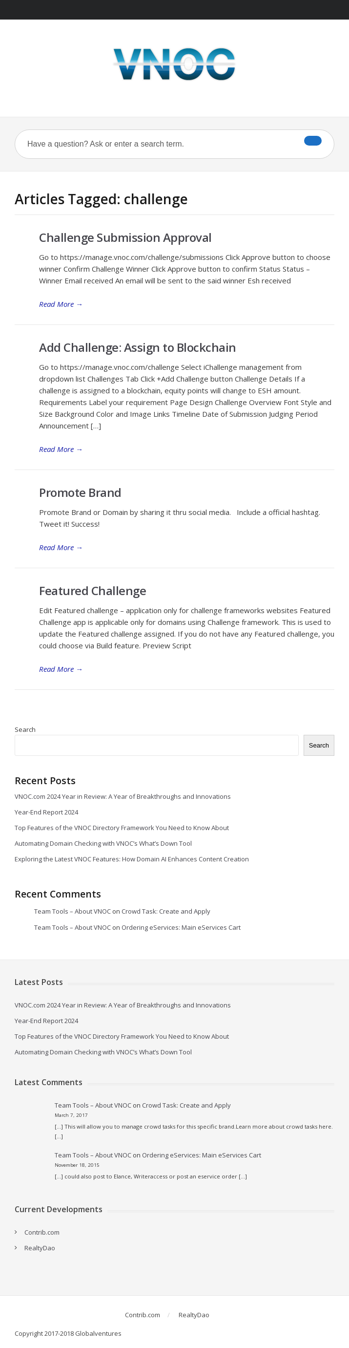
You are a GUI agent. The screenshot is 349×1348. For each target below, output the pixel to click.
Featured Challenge (92, 590)
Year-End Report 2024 (46, 812)
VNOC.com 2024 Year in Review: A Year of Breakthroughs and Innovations (123, 796)
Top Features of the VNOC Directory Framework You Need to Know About (122, 827)
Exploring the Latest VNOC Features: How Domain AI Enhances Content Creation (132, 859)
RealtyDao (39, 1247)
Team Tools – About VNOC (72, 911)
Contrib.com (42, 1232)
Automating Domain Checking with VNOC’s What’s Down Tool (103, 843)
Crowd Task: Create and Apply (166, 911)
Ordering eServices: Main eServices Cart (181, 927)
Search (25, 729)
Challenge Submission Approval (125, 237)
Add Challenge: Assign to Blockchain (137, 347)
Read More (61, 304)
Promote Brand (80, 492)
